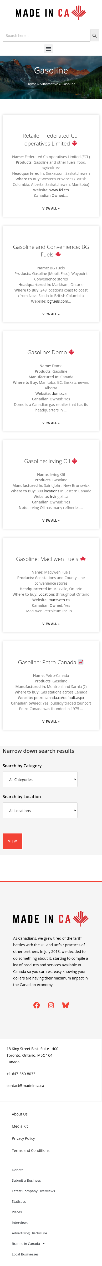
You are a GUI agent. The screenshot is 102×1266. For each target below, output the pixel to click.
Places (17, 1212)
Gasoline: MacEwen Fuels (51, 558)
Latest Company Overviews (33, 1191)
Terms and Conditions (30, 1150)
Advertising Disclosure (29, 1233)
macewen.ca (59, 599)
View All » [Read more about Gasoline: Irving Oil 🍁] (51, 520)
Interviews (20, 1222)
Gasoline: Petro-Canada (51, 662)
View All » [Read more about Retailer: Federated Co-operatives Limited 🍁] (51, 208)
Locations (46, 594)
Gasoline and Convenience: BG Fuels (51, 250)
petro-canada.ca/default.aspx (59, 697)
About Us (20, 1114)
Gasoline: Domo (50, 352)
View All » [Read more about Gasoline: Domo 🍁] (51, 423)
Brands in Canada (28, 1243)
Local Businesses (25, 1254)
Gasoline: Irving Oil (50, 461)
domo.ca (59, 393)
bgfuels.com (57, 301)
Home (31, 83)
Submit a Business (26, 1180)
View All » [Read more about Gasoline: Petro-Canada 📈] (51, 721)
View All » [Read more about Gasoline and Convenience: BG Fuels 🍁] (51, 314)
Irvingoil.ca (59, 496)
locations (51, 490)
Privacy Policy (23, 1138)
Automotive (49, 83)
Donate (17, 1169)
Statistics (19, 1201)
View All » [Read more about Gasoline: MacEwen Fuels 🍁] (51, 624)
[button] (48, 48)
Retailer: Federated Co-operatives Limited (51, 139)
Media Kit (20, 1126)
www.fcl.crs (59, 189)
